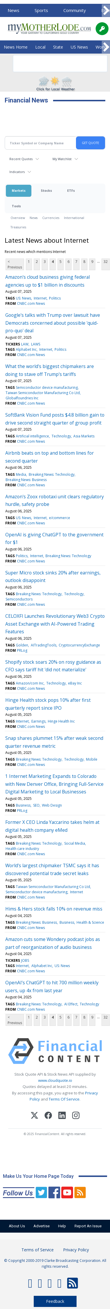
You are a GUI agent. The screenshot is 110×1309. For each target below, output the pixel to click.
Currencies (50, 217)
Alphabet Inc (26, 349)
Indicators (17, 172)
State (58, 47)
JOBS (25, 960)
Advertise (41, 1226)
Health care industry (22, 848)
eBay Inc (75, 683)
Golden (22, 645)
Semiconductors (19, 599)
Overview (18, 217)
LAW (24, 344)
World (101, 47)
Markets (19, 190)
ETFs (71, 190)
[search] (52, 63)
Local (40, 47)
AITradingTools (43, 645)
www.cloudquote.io (55, 1080)
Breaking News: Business (26, 479)
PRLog (22, 650)
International (74, 217)
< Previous (15, 264)
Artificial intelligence (32, 436)
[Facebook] (48, 1116)
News (13, 10)
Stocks (46, 190)
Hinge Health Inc (61, 721)
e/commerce (59, 517)
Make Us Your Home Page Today (38, 1176)
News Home (16, 47)
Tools (16, 206)
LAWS (35, 344)
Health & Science (90, 922)
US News (79, 47)
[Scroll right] (106, 10)
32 (106, 261)
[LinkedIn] (62, 1116)
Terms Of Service (64, 1099)
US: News (23, 298)
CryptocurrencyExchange (79, 645)
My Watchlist (62, 159)
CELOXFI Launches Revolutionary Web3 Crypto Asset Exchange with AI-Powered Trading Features (55, 624)
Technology (61, 436)
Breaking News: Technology (52, 474)
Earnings (38, 721)
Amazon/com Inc (30, 683)
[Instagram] (76, 1116)
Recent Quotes (21, 159)
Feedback (55, 1301)
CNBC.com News (31, 303)
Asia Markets (83, 436)
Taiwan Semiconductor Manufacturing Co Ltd (43, 392)
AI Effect (70, 1004)
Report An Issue (88, 1226)
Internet (40, 298)
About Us (17, 1226)
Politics (55, 298)
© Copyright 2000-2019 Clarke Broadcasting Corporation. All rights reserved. (55, 1263)
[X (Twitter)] (34, 1116)
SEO (36, 805)
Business (23, 805)
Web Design (52, 805)
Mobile (91, 759)
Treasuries (18, 227)
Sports (41, 10)
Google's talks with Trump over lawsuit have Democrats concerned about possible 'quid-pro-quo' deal (52, 323)
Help (62, 1226)
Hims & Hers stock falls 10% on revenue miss (53, 909)
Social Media (74, 843)
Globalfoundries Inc (22, 398)
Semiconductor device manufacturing (47, 387)
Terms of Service (37, 1249)
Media (21, 474)
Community (74, 10)
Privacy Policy (76, 1249)
